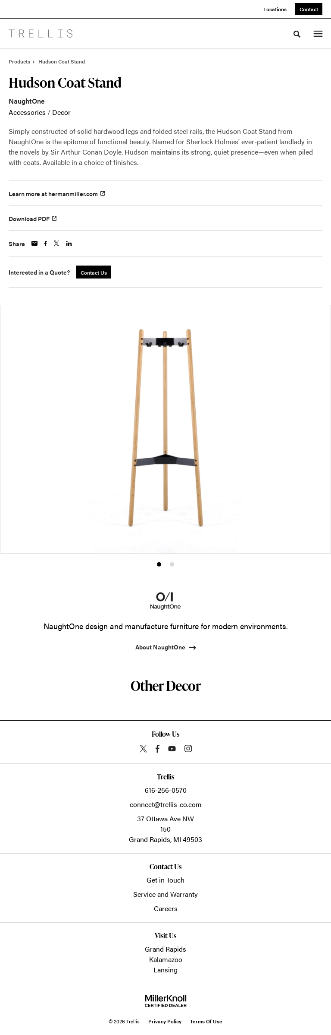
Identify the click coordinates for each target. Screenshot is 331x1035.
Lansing (165, 970)
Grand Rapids (165, 949)
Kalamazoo (165, 959)
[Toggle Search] (297, 34)
